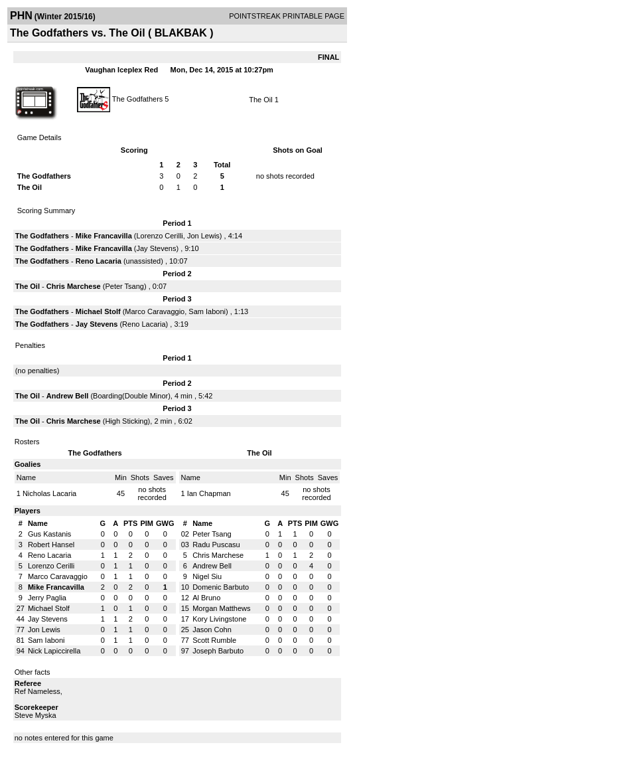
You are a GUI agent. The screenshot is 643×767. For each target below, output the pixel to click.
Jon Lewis (203, 236)
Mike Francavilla (104, 236)
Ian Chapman (209, 493)
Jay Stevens (157, 248)
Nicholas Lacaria (49, 493)
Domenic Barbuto (220, 587)
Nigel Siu (207, 576)
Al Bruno (206, 598)
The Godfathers (137, 98)
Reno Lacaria (98, 261)
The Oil (260, 100)
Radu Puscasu (216, 545)
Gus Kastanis (49, 534)
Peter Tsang (124, 286)
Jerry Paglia (47, 598)
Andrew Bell (67, 396)
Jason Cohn (212, 630)
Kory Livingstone (219, 619)
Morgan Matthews (221, 608)
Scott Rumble (214, 640)
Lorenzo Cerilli (160, 236)
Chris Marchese (73, 286)
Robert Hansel (51, 545)
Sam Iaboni (207, 311)
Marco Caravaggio (154, 311)
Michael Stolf (98, 311)
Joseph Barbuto (218, 651)
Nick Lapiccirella (54, 651)
